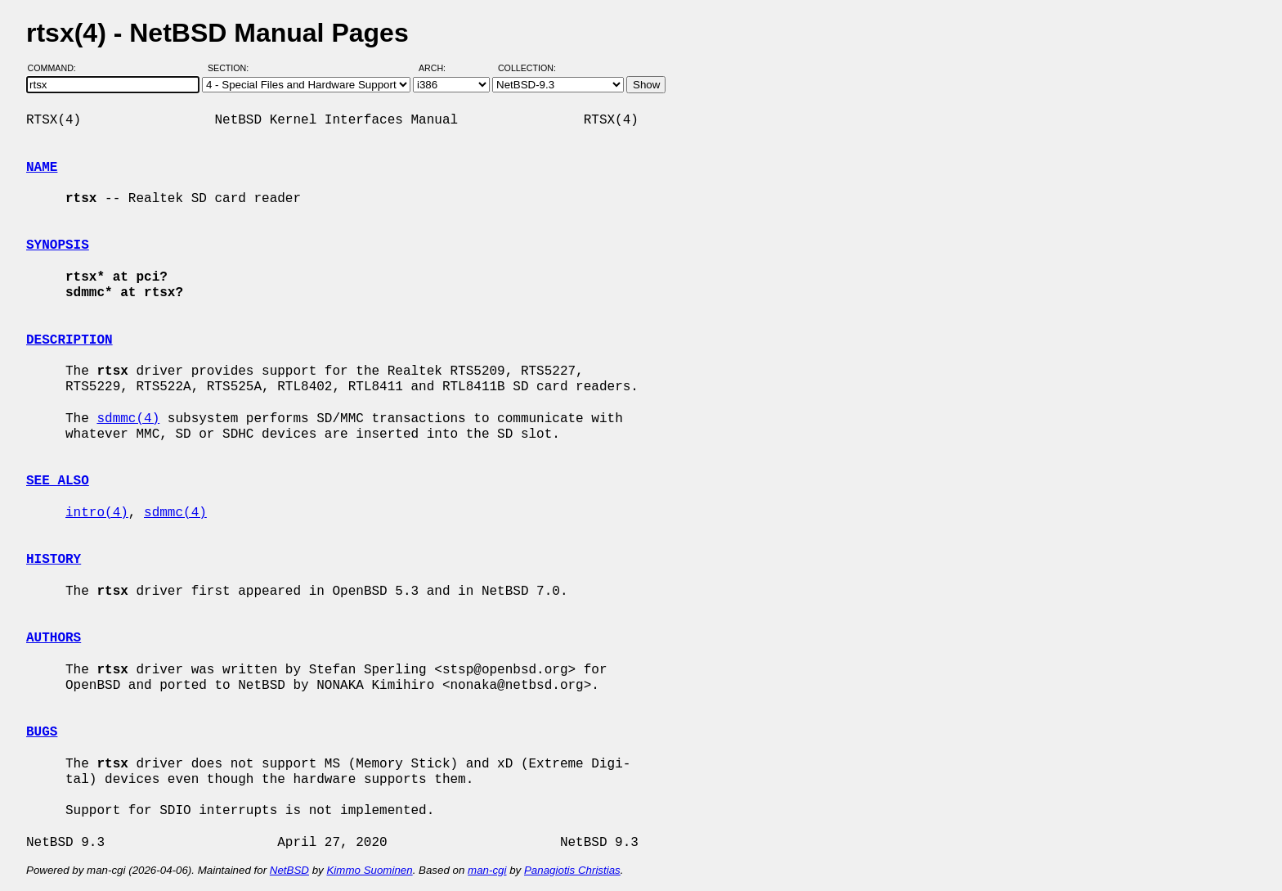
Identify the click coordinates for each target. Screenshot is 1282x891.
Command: (57, 68)
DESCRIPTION (69, 340)
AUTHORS (53, 638)
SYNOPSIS (57, 245)
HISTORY (53, 560)
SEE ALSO (57, 481)
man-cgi (487, 870)
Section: (232, 68)
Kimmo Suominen (369, 870)
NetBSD (289, 870)
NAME (41, 168)
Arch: (439, 68)
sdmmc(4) (127, 419)
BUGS (41, 732)
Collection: (527, 68)
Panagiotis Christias (572, 870)
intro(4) (96, 513)
